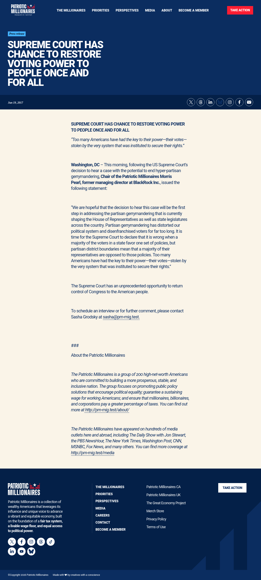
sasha (108, 318)
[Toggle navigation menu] (100, 10)
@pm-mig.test (126, 318)
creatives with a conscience (85, 575)
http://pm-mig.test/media (92, 453)
